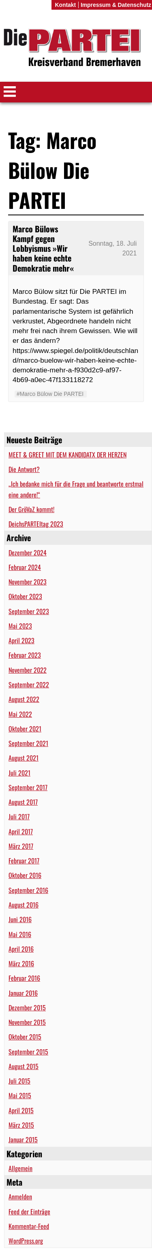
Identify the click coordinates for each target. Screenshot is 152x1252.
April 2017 (21, 831)
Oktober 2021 (25, 728)
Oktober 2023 (25, 596)
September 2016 (28, 890)
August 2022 (24, 699)
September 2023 (29, 611)
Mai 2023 (20, 626)
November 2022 (28, 670)
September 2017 (28, 787)
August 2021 (24, 758)
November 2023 (28, 582)
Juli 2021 (19, 773)
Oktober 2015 (25, 1037)
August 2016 (24, 905)
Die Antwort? (24, 469)
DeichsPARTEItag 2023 (36, 524)
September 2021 (28, 743)
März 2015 (21, 1125)
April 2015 (21, 1110)
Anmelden (20, 1196)
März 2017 (21, 846)
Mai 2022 (20, 714)
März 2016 (21, 963)
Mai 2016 (20, 934)
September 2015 (28, 1051)
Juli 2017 (19, 816)
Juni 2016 (20, 919)
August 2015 (24, 1066)
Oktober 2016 (25, 875)
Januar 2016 (23, 993)
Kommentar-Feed (29, 1226)
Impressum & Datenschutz (116, 5)
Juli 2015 (19, 1081)
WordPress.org (26, 1241)
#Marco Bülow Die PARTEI (50, 394)
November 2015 (27, 1022)
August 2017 (23, 802)
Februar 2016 (24, 978)
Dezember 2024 (28, 552)
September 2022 (29, 684)
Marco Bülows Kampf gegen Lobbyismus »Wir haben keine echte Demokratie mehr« (43, 248)
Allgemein (20, 1168)
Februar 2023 (25, 655)
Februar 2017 (24, 860)
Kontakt (65, 5)
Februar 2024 (25, 567)
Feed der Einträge (29, 1211)
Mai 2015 (20, 1095)
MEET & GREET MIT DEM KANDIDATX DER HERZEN (67, 454)
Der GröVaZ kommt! (31, 509)
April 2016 (21, 949)
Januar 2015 (23, 1139)
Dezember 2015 (27, 1007)
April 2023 (21, 640)
